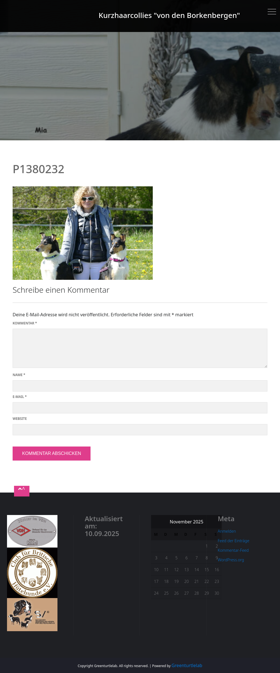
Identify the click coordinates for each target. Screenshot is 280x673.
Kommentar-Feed (233, 550)
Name (19, 374)
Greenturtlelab (187, 665)
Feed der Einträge (233, 540)
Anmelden (227, 531)
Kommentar (25, 323)
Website (20, 418)
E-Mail (20, 396)
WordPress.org (231, 559)
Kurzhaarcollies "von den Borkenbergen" (169, 15)
